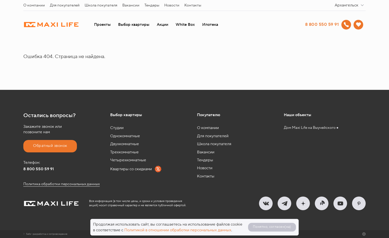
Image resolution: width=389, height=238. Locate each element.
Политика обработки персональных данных (61, 184)
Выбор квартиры (133, 24)
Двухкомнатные (124, 143)
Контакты (192, 5)
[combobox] (350, 5)
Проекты (102, 24)
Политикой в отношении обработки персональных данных (177, 230)
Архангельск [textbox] (346, 5)
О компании (34, 5)
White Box (185, 24)
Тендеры (151, 5)
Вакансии (130, 5)
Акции (162, 24)
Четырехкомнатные (128, 160)
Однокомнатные (125, 136)
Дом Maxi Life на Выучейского (310, 127)
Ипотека (210, 24)
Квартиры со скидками (136, 169)
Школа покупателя (101, 5)
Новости (171, 5)
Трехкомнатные (124, 152)
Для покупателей (65, 5)
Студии (117, 127)
